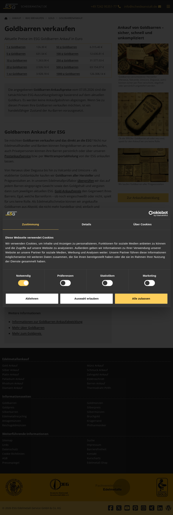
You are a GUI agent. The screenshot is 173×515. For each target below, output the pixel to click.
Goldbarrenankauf (70, 18)
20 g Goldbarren (17, 67)
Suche (91, 440)
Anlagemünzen (11, 421)
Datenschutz (10, 449)
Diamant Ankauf (12, 388)
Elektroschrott (95, 379)
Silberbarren (10, 412)
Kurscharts (94, 458)
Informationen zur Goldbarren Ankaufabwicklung (47, 322)
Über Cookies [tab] (142, 213)
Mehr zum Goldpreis (27, 333)
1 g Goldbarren (16, 47)
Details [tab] (86, 213)
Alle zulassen (141, 287)
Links (5, 445)
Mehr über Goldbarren (28, 328)
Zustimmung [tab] (30, 213)
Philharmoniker (96, 425)
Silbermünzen (96, 412)
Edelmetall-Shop (97, 462)
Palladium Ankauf (13, 379)
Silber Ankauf (10, 370)
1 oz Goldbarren (17, 74)
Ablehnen (31, 287)
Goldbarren (9, 403)
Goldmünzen (95, 403)
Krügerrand (94, 421)
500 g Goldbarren (67, 67)
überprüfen (85, 181)
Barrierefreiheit (96, 449)
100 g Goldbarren (67, 53)
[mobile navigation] (168, 6)
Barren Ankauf (96, 383)
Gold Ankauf (10, 365)
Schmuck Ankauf (97, 370)
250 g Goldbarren (67, 60)
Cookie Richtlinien (13, 453)
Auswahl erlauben (86, 287)
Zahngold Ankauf (97, 374)
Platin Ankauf (10, 374)
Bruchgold (93, 416)
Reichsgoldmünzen (14, 425)
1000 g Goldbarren (68, 74)
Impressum (94, 445)
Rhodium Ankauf (12, 383)
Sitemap (7, 440)
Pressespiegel (10, 462)
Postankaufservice (17, 156)
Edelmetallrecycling (14, 416)
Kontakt (91, 453)
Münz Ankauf (95, 365)
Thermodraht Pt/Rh (99, 388)
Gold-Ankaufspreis (68, 191)
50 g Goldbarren (66, 47)
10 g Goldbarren (17, 60)
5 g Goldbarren (16, 53)
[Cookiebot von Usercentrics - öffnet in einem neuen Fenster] (151, 202)
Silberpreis (94, 407)
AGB (4, 458)
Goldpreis (8, 407)
